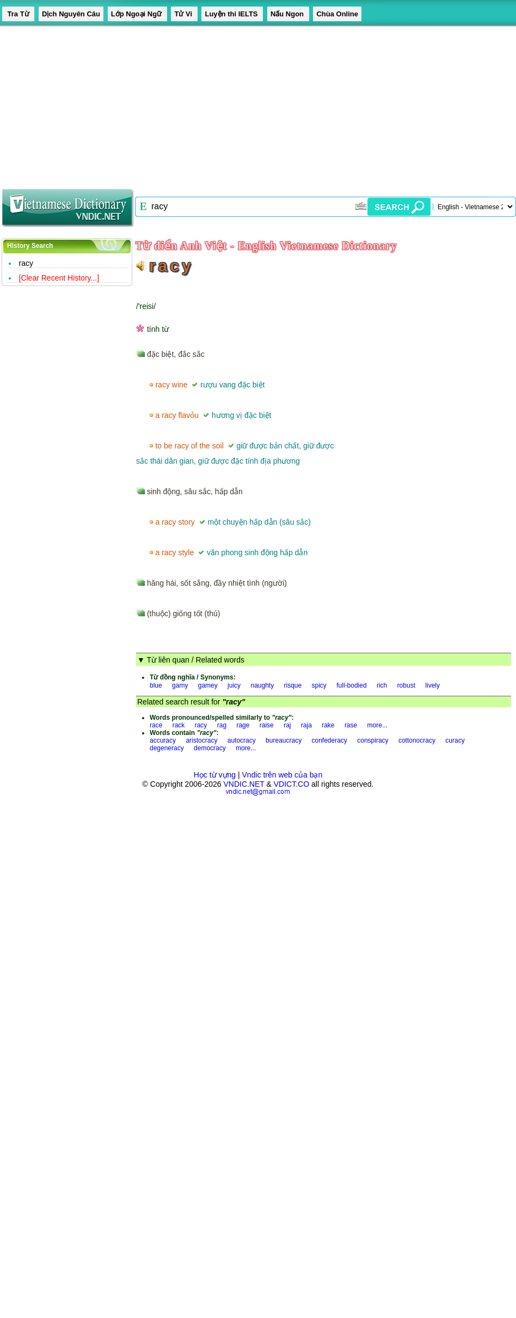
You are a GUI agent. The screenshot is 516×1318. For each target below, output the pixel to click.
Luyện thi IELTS (232, 14)
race (156, 725)
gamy (180, 685)
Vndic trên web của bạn (282, 774)
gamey (208, 685)
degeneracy (167, 748)
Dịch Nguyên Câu (71, 14)
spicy (319, 685)
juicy (234, 685)
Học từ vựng (215, 774)
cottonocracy (416, 740)
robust (406, 685)
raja (306, 725)
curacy (454, 740)
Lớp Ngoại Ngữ (137, 14)
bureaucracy (284, 740)
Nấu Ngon (288, 14)
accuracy (163, 740)
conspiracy (372, 740)
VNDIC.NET (243, 784)
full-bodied (351, 685)
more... (377, 725)
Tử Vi (184, 14)
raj (287, 725)
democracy (210, 748)
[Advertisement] (147, 103)
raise (267, 725)
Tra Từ (18, 14)
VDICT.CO (291, 784)
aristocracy (201, 740)
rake (328, 725)
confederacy (329, 740)
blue (156, 685)
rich (382, 685)
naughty (262, 685)
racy (26, 263)
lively (432, 685)
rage (242, 725)
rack (179, 725)
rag (221, 725)
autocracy (242, 740)
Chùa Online (337, 14)
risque (293, 685)
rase (351, 725)
